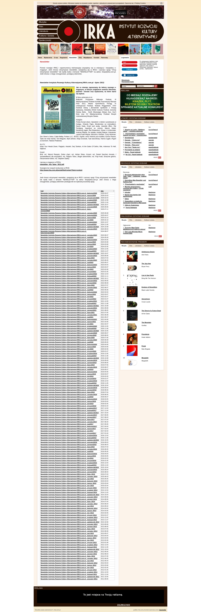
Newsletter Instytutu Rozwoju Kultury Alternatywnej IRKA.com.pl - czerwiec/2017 (69, 422)
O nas (56, 57)
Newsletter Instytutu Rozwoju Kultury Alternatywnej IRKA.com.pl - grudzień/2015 (69, 463)
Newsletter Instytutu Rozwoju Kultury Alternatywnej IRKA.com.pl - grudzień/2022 (69, 274)
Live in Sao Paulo (148, 275)
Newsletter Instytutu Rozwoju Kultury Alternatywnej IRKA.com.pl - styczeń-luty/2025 (70, 198)
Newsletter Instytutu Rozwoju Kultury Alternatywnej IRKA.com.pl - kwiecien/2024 (69, 240)
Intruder (127, 192)
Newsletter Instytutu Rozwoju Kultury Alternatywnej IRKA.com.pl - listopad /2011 (69, 574)
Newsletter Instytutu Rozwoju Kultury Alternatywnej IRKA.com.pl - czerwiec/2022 (69, 287)
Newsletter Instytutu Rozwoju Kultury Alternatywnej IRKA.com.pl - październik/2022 (70, 278)
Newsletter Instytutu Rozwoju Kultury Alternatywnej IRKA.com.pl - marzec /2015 (68, 483)
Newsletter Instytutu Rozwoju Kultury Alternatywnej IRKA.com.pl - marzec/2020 (68, 347)
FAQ (80, 57)
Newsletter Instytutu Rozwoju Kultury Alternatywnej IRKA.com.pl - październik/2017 (70, 413)
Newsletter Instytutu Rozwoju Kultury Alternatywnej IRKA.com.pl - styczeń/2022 (68, 299)
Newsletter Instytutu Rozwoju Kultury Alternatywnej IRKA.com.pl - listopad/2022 (68, 276)
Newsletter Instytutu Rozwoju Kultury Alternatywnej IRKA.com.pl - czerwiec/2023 (69, 260)
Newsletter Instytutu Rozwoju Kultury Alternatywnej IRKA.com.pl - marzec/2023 (68, 267)
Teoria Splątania (131, 207)
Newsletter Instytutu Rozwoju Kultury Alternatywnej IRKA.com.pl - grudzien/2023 (69, 249)
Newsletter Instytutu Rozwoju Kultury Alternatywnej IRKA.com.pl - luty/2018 (67, 403)
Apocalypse (146, 299)
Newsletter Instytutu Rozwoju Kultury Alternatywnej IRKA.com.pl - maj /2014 (67, 506)
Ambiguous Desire (148, 252)
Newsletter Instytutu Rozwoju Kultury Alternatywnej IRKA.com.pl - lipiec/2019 (68, 365)
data (102, 191)
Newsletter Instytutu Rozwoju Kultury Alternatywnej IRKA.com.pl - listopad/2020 (68, 328)
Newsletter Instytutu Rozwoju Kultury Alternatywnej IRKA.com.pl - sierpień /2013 (69, 526)
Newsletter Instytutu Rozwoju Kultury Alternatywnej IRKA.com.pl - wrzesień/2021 (69, 308)
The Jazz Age (146, 263)
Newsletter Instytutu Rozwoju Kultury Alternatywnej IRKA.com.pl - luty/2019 (67, 376)
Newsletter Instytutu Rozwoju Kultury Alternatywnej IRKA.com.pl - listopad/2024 (68, 224)
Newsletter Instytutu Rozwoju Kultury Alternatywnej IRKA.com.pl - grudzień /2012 (69, 545)
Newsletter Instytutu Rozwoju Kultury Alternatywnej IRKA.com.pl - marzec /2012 (68, 565)
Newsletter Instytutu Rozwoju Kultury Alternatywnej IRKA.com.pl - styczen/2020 (68, 351)
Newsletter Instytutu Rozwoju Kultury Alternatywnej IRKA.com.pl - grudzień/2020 (69, 326)
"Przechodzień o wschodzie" (135, 184)
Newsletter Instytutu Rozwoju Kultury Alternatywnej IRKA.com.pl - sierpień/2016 (68, 444)
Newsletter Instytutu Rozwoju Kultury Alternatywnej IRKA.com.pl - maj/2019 (67, 369)
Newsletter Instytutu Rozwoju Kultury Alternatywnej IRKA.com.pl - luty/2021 (67, 324)
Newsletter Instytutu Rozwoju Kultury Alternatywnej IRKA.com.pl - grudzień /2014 (69, 490)
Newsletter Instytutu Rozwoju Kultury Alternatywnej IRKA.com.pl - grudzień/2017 (69, 408)
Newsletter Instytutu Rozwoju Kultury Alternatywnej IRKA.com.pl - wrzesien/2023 (69, 255)
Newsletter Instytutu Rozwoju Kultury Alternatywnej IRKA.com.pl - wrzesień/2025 (69, 207)
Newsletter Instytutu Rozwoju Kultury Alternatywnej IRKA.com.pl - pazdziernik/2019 (70, 358)
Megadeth (145, 358)
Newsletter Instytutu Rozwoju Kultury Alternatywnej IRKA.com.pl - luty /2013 (67, 540)
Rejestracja (126, 80)
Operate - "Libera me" (132, 140)
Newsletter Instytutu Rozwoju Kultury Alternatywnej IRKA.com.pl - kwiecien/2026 (69, 193)
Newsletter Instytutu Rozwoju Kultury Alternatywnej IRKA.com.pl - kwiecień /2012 (69, 563)
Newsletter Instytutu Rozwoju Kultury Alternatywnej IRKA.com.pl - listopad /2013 (69, 520)
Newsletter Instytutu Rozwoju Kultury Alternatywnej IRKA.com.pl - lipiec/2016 (68, 447)
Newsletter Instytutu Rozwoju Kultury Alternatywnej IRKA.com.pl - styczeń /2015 (69, 488)
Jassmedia (162, 610)
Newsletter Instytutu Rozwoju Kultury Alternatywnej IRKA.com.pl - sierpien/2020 (68, 335)
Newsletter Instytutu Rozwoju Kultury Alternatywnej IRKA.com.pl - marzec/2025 (68, 217)
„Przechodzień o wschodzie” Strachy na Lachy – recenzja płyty (135, 134)
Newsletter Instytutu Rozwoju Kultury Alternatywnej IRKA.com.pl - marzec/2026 (68, 195)
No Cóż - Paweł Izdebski (134, 154)
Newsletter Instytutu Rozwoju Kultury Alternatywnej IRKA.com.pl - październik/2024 (70, 227)
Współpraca (88, 57)
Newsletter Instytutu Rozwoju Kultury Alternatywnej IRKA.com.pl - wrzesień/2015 (69, 469)
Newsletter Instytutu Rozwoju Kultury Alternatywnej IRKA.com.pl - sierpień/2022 (68, 283)
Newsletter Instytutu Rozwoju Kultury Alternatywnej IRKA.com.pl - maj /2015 (67, 479)
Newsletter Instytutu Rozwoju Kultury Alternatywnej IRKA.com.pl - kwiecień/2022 (69, 292)
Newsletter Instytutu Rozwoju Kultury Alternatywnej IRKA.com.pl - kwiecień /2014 (69, 508)
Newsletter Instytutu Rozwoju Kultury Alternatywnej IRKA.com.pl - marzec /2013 (68, 538)
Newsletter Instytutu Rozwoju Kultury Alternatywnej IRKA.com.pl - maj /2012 (67, 561)
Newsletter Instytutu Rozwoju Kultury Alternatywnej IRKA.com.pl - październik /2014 (70, 494)
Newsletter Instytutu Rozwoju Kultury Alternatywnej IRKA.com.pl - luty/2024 (67, 246)
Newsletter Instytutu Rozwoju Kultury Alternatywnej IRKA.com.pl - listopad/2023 (68, 251)
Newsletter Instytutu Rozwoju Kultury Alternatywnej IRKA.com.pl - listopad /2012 (69, 547)
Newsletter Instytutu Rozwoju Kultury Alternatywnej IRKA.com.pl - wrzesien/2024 (69, 229)
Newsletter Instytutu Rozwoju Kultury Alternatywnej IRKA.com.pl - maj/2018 (67, 397)
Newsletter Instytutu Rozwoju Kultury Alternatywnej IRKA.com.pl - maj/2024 (67, 237)
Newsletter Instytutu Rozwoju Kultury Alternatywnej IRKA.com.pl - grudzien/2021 (69, 301)
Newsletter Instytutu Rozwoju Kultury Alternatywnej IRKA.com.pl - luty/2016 (67, 458)
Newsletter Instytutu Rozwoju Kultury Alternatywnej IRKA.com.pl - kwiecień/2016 (69, 454)
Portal (144, 346)
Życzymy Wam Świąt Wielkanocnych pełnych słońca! (134, 228)
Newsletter (73, 57)
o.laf (150, 186)
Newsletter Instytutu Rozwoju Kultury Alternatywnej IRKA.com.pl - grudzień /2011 (69, 572)
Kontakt (96, 57)
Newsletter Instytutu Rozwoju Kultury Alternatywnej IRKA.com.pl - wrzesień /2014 (69, 497)
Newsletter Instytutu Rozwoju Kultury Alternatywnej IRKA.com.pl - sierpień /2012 (69, 554)
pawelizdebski (153, 147)
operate (151, 140)
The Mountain (146, 322)
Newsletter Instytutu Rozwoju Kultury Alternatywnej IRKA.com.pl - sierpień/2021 (68, 310)
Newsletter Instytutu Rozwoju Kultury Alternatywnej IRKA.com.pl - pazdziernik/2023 (70, 253)
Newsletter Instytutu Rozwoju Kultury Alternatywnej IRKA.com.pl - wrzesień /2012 (69, 551)
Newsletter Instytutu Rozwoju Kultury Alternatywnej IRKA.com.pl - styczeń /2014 (69, 515)
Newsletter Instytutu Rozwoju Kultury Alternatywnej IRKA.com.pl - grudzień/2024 (69, 222)
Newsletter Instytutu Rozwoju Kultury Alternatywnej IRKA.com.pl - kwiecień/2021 (69, 319)
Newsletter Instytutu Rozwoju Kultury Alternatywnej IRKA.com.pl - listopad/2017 (68, 410)
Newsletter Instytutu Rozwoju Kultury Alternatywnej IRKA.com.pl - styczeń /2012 (69, 570)
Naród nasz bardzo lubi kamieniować (132, 195)
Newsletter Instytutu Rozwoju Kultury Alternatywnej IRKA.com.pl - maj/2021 (67, 317)
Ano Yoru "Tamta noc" (132, 147)
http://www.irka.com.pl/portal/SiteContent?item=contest (61, 170)
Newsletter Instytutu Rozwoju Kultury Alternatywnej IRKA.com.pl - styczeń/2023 (68, 271)
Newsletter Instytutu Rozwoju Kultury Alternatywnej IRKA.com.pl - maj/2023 (67, 262)
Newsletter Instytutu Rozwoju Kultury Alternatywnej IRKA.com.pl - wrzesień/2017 (69, 415)
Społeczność (45, 40)
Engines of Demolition (149, 287)
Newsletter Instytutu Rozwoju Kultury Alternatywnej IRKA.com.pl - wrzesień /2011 (69, 579)
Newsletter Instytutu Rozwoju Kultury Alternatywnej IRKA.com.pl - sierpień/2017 (68, 417)
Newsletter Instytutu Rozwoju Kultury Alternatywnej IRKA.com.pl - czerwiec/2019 (69, 367)
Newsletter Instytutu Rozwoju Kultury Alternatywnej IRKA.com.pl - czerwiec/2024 (69, 235)
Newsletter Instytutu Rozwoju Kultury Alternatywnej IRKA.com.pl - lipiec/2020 (68, 337)
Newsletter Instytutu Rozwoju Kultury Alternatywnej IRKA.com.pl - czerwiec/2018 (69, 394)
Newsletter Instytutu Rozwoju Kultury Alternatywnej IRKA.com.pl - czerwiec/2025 (69, 213)
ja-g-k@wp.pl (153, 129)
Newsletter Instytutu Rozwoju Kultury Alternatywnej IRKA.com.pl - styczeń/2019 (68, 378)
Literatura (43, 31)
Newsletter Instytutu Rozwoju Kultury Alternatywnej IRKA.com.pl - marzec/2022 (68, 294)
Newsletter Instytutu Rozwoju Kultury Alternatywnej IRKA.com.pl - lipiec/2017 (68, 419)
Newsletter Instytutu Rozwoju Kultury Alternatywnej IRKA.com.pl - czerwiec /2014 (69, 504)
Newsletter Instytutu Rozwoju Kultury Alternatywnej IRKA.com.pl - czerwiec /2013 (69, 531)
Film (41, 26)
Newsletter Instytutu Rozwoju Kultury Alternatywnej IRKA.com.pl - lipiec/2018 (68, 392)
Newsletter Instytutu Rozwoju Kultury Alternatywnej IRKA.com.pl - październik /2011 (70, 576)
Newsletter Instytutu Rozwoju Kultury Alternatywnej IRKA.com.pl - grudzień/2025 (69, 200)
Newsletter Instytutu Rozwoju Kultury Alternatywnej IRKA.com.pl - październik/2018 (70, 385)
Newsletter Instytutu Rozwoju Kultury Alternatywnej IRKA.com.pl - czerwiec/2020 (69, 340)
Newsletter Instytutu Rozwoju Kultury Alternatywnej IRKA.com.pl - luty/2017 (67, 431)
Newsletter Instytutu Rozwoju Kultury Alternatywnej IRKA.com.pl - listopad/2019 (68, 356)
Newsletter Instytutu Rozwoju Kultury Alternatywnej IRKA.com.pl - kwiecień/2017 (69, 426)
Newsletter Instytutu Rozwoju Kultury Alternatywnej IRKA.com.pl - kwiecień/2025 (69, 215)
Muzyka (42, 22)
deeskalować (129, 137)
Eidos (127, 199)
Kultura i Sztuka (46, 36)
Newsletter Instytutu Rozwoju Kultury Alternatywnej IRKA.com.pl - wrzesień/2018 (69, 387)
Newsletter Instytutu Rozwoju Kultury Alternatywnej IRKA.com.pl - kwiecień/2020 (69, 344)
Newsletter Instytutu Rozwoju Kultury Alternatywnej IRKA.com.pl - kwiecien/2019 (69, 372)
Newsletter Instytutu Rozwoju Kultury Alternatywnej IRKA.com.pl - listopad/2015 (68, 465)
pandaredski (152, 137)
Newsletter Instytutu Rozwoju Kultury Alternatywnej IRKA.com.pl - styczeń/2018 (68, 406)
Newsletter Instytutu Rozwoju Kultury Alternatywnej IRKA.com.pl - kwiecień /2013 (69, 535)
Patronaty (104, 57)
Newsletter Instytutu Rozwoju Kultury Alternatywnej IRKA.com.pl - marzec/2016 (68, 456)
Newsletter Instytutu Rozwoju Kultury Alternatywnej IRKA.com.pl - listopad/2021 (68, 303)
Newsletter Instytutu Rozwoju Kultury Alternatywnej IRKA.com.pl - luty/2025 (67, 220)
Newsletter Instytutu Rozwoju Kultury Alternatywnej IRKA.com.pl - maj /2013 (67, 533)
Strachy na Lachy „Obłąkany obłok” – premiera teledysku (134, 130)
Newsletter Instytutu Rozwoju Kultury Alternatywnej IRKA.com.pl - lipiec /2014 (68, 501)
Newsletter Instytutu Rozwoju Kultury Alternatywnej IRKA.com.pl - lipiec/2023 (68, 258)
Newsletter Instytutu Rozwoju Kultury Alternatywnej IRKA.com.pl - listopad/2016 (68, 438)
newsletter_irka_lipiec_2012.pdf (52, 164)
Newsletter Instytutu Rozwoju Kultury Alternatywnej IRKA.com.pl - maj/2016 (67, 451)
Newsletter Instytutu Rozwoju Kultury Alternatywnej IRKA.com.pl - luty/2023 (67, 269)
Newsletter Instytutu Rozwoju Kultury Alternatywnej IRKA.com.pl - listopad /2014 (69, 492)
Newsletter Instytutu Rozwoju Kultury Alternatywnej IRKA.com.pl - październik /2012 (70, 549)
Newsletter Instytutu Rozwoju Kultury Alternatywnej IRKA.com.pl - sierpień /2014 (69, 499)
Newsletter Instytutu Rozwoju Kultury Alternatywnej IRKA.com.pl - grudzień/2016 (69, 435)
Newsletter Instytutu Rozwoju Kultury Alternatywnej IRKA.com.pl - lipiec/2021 (68, 312)
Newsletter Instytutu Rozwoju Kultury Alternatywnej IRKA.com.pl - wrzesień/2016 (69, 442)
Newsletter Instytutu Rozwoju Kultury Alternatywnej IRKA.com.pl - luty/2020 (67, 349)
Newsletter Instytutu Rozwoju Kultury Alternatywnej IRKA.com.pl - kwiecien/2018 (69, 399)
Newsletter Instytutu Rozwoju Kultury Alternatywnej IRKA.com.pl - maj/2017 (67, 424)
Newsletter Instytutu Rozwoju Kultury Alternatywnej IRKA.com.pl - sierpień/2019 (68, 362)
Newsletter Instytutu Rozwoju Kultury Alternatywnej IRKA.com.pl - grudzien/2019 (69, 353)
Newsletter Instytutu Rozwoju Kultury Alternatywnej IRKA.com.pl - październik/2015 (70, 467)
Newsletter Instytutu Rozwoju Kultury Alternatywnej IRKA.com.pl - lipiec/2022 (68, 285)
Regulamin (63, 57)
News (40, 57)
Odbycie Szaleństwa (132, 205)
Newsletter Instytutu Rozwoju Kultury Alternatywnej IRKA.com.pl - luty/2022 (67, 296)
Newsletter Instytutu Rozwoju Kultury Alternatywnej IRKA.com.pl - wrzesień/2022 (69, 280)
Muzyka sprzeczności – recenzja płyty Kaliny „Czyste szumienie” (133, 188)
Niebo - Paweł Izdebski (133, 152)
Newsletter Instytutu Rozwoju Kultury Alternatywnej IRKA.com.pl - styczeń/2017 (68, 433)
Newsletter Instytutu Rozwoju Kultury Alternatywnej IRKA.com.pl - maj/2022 (67, 290)
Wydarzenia (48, 57)
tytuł (42, 191)
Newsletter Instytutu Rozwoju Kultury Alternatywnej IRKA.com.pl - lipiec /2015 (68, 474)
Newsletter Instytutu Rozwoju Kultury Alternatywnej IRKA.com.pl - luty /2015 (67, 485)
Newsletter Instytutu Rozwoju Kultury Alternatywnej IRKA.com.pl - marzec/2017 (68, 428)
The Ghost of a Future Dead (151, 310)
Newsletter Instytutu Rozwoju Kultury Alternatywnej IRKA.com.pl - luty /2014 (67, 513)
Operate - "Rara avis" (132, 145)
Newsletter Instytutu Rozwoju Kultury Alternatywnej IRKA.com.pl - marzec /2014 (68, 510)
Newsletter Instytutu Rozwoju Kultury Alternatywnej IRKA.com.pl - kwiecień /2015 (69, 481)
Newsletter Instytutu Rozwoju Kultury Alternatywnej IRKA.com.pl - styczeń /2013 (69, 542)
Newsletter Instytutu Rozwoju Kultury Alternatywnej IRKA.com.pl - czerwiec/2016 (69, 449)
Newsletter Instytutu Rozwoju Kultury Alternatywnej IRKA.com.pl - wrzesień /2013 (69, 524)
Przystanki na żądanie (132, 150)
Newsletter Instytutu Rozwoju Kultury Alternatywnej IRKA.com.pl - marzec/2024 (68, 242)
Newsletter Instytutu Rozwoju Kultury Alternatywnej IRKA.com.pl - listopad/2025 (68, 202)
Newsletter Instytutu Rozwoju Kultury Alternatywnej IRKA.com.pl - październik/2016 (70, 440)
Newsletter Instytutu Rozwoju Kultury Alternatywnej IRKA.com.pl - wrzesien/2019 (69, 360)
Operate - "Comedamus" (133, 142)
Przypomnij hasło (128, 81)
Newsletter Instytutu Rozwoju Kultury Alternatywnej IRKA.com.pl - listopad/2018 (68, 383)
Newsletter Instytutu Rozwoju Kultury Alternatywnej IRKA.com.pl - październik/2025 (70, 204)
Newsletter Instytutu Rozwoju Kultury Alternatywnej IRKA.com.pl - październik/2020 (70, 331)
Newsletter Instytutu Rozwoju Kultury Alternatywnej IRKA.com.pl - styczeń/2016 (68, 460)
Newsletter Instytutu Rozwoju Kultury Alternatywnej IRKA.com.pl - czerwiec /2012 (69, 558)
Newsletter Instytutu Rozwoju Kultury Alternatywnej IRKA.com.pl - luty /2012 (67, 567)
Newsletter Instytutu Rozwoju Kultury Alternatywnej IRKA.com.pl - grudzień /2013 (69, 517)
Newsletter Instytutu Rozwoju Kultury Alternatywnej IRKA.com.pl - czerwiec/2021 (69, 315)
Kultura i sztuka (149, 122)
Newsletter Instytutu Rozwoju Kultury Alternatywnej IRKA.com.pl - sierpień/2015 (68, 472)
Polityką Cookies (140, 3)
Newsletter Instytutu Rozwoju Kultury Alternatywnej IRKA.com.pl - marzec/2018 (68, 401)
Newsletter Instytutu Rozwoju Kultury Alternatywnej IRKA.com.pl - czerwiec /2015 (69, 476)
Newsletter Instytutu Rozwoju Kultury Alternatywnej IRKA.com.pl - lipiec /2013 (68, 529)
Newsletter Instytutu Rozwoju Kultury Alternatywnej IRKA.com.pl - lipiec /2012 (68, 556)
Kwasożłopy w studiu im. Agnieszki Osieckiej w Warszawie (134, 202)
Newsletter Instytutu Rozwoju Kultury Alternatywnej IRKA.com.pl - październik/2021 (70, 306)
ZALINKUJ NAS (123, 605)
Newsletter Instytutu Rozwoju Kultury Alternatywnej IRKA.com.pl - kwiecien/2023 (69, 265)
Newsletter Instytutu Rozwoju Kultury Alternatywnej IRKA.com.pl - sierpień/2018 (68, 390)
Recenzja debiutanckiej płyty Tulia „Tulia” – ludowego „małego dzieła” (134, 176)
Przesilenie (145, 334)
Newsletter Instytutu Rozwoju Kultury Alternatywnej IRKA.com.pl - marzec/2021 (68, 321)
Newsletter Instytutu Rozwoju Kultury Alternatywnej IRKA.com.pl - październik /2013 (70, 522)
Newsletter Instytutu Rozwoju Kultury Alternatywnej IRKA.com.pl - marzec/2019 (68, 374)
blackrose (151, 192)
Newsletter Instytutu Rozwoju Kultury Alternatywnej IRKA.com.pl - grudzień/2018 (69, 381)
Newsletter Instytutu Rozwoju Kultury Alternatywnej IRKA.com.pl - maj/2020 (67, 342)
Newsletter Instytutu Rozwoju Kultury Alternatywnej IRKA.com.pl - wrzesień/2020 (69, 333)
